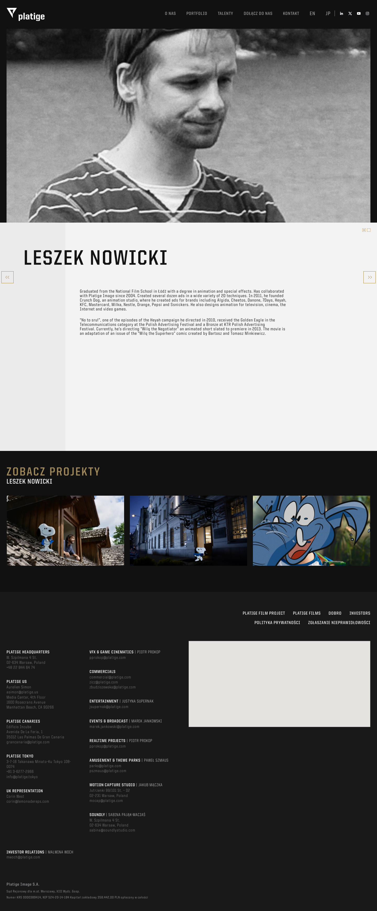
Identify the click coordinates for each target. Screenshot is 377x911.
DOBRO (335, 613)
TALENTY (225, 14)
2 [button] (368, 230)
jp (328, 13)
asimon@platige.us (22, 692)
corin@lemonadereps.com (28, 802)
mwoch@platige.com (23, 857)
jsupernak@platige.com (109, 707)
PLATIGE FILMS (307, 613)
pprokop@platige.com (108, 658)
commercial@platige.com (110, 677)
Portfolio (196, 14)
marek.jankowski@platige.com (115, 727)
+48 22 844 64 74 (21, 668)
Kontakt (291, 14)
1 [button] (364, 230)
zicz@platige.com (104, 682)
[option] (188, 125)
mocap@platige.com (106, 801)
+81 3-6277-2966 (20, 772)
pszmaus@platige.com (108, 771)
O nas (170, 14)
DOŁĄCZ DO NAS (258, 14)
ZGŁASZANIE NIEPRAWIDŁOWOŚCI (339, 623)
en (312, 13)
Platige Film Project (264, 613)
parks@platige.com (105, 766)
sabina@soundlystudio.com (112, 830)
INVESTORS (360, 613)
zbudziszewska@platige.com (113, 687)
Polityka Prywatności (277, 623)
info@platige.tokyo (22, 777)
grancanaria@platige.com (28, 742)
